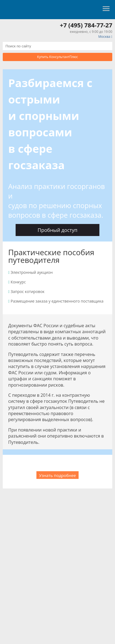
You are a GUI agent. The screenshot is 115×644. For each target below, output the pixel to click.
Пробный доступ (57, 230)
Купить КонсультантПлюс (57, 56)
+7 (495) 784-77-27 (86, 25)
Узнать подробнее (57, 475)
